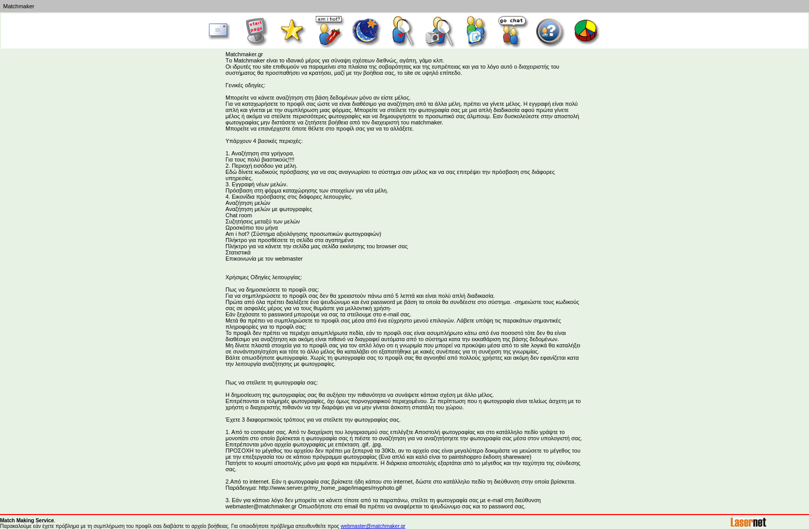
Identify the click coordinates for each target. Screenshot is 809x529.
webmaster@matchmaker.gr (373, 526)
